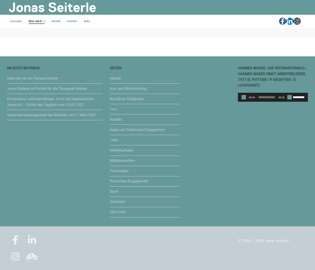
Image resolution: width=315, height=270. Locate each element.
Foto (113, 109)
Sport (114, 191)
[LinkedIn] (289, 21)
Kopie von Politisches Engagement (137, 130)
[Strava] (304, 21)
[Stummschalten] (289, 97)
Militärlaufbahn (122, 150)
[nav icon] (295, 7)
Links (114, 140)
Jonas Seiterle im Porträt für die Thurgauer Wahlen (47, 88)
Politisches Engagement (129, 181)
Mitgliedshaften (122, 160)
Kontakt (116, 119)
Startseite (117, 202)
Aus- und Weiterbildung (128, 88)
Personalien (119, 171)
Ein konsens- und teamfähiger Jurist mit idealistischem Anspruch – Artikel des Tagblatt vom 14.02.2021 (50, 102)
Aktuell (115, 78)
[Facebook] (282, 21)
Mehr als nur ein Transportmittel (32, 78)
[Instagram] (296, 21)
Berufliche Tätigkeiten (127, 99)
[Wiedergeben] (244, 97)
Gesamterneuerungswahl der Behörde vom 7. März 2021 (52, 115)
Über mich (118, 212)
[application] (273, 97)
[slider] (266, 97)
